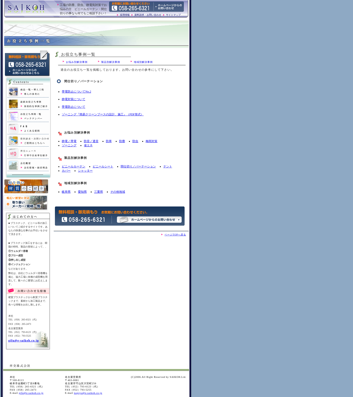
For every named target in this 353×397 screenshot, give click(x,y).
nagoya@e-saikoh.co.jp (88, 393)
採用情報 (125, 15)
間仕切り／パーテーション (138, 166)
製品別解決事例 (110, 62)
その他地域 (117, 191)
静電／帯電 (69, 141)
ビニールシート (103, 166)
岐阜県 (66, 191)
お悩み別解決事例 (77, 62)
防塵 (122, 141)
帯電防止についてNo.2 (76, 91)
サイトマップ (173, 15)
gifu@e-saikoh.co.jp (23, 340)
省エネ (88, 145)
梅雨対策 (151, 141)
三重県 (98, 191)
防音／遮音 (91, 141)
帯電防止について (73, 107)
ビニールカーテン (73, 166)
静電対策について (73, 99)
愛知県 (82, 191)
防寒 (109, 141)
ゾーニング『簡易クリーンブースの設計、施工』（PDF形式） (103, 114)
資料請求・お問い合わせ (147, 15)
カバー (66, 170)
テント (167, 166)
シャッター (85, 170)
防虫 (135, 141)
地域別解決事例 (143, 62)
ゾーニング (69, 145)
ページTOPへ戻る (175, 234)
